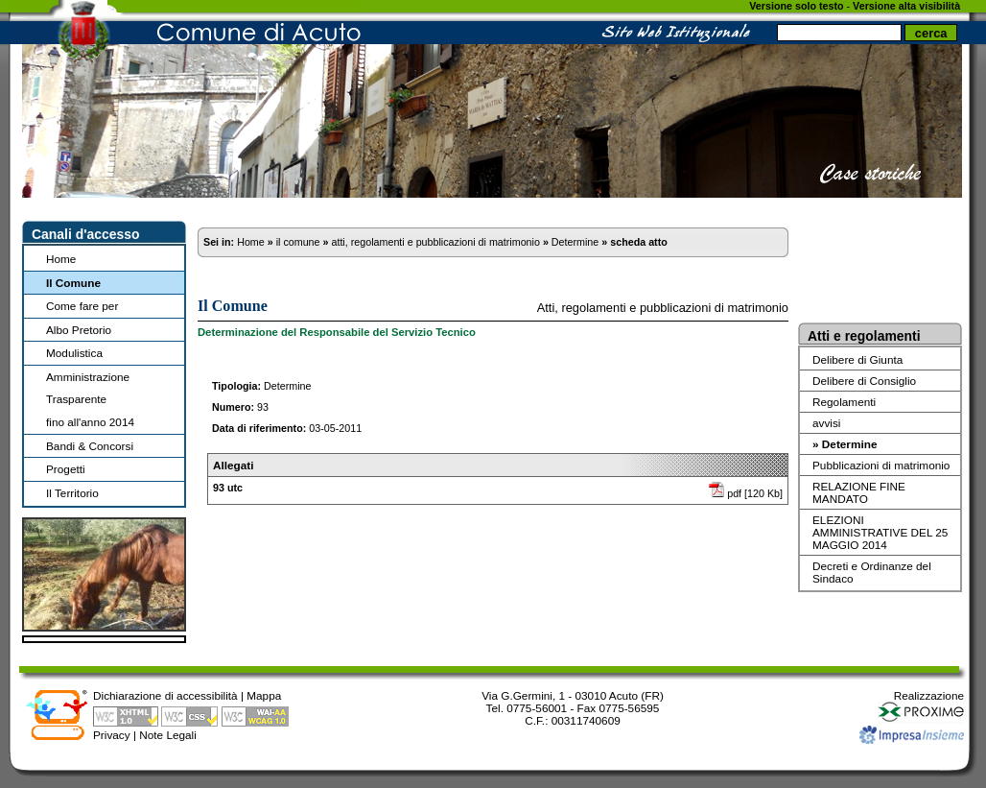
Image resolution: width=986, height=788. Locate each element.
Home (61, 258)
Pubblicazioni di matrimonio (881, 465)
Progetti (65, 469)
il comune (298, 242)
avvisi (826, 423)
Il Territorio (72, 493)
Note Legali (168, 734)
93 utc (228, 487)
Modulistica (74, 352)
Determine (575, 242)
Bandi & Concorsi (89, 446)
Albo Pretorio (78, 329)
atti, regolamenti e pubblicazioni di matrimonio (435, 242)
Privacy (111, 734)
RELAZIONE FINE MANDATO (858, 492)
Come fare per (82, 305)
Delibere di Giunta (857, 359)
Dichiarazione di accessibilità (165, 695)
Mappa (263, 695)
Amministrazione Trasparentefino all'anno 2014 (90, 399)
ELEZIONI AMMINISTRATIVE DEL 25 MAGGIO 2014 (880, 532)
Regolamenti (844, 401)
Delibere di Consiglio (864, 380)
